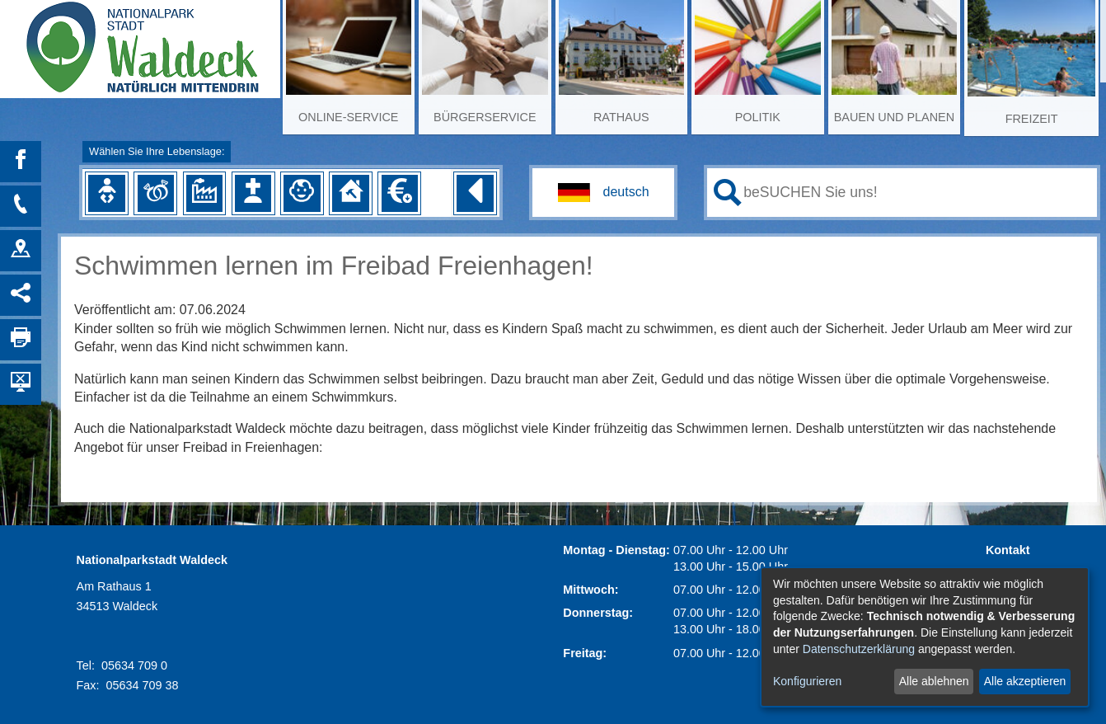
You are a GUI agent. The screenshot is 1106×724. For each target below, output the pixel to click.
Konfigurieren (807, 681)
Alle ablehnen (934, 681)
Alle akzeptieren (1025, 681)
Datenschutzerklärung (859, 649)
